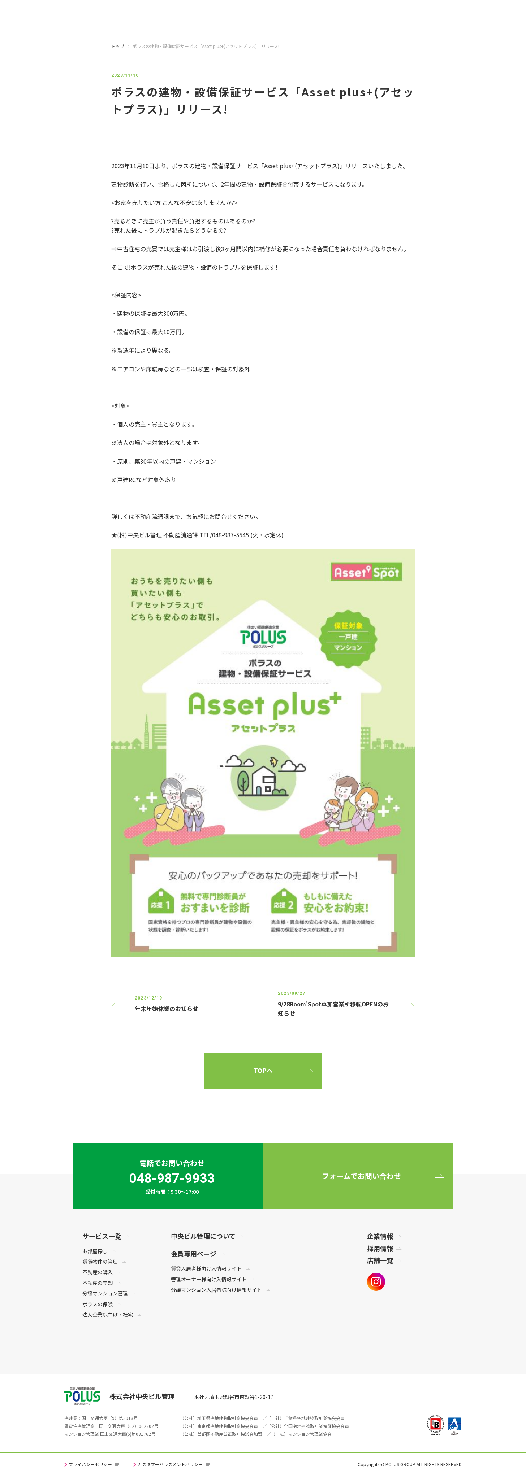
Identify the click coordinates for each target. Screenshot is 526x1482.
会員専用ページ (193, 1253)
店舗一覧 (380, 1260)
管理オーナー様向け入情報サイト (209, 1279)
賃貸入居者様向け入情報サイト (206, 1268)
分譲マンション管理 (105, 1293)
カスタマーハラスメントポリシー (170, 1464)
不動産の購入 (97, 1272)
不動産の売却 (97, 1282)
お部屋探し (95, 1251)
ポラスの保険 (97, 1304)
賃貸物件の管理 (100, 1261)
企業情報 (380, 1236)
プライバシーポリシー (90, 1464)
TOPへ (263, 1070)
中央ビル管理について (203, 1236)
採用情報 (380, 1248)
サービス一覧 (101, 1236)
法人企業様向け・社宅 (107, 1314)
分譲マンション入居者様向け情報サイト (216, 1289)
